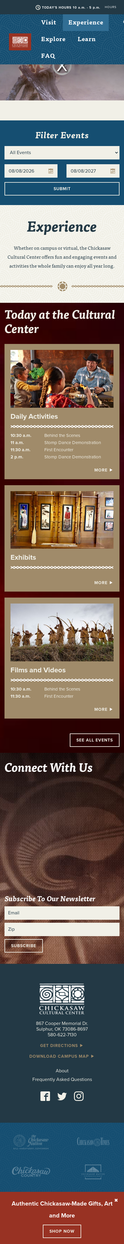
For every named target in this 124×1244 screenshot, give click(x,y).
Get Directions (62, 1045)
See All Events (94, 740)
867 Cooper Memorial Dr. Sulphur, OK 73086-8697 (62, 1026)
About (62, 1071)
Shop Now (62, 1231)
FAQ (48, 55)
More (104, 470)
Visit (48, 22)
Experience (85, 22)
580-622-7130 (62, 1035)
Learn (87, 39)
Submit (62, 188)
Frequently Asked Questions (62, 1079)
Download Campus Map (62, 1056)
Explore (53, 39)
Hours (111, 7)
